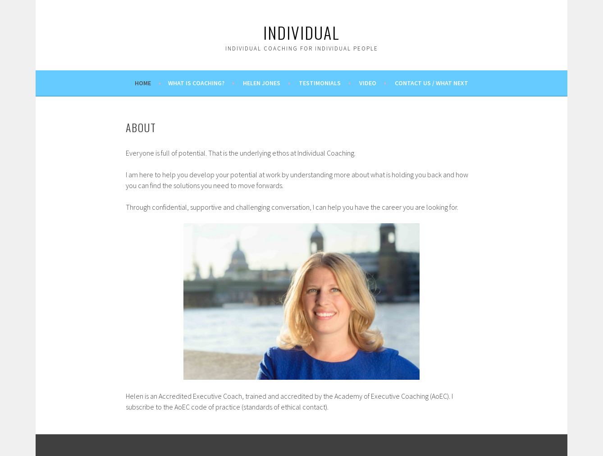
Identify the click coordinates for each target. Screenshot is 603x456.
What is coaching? (196, 83)
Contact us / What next (431, 83)
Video (367, 83)
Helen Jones (261, 83)
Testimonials (320, 83)
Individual (301, 32)
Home (143, 83)
